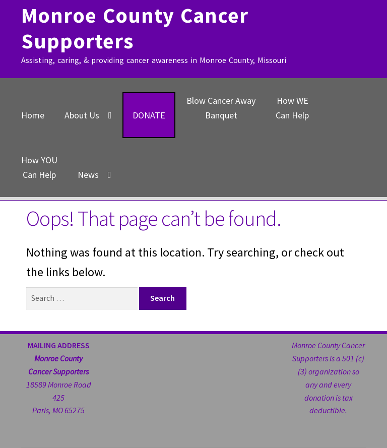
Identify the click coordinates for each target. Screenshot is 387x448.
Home (32, 115)
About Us (81, 115)
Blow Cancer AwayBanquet (220, 108)
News (88, 174)
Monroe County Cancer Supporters (134, 28)
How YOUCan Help (39, 167)
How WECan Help (292, 108)
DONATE (149, 115)
